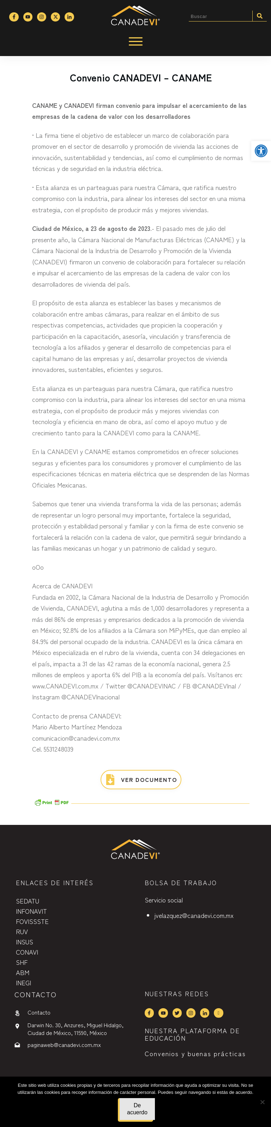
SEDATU (27, 900)
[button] (261, 151)
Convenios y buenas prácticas (195, 1053)
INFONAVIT (31, 910)
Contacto (39, 1012)
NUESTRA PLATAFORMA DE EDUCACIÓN (192, 1034)
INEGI (23, 982)
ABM (22, 972)
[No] (262, 1101)
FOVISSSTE (32, 921)
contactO (35, 994)
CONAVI (27, 951)
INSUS (24, 941)
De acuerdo (137, 1108)
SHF (22, 962)
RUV (22, 931)
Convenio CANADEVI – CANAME (141, 77)
